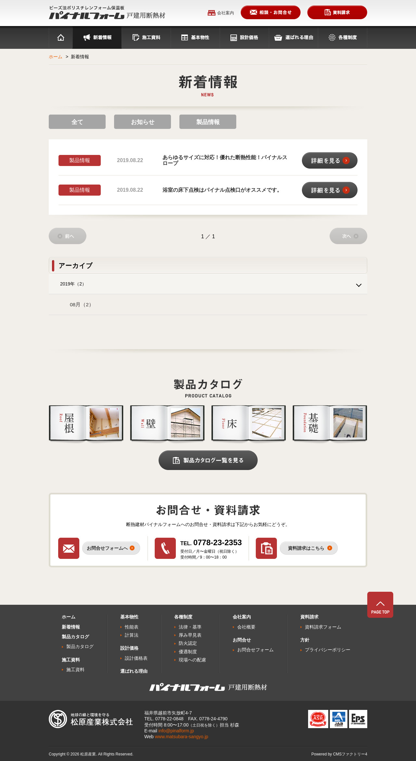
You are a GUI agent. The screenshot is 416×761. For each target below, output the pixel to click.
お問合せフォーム (255, 649)
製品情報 (208, 122)
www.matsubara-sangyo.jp (181, 736)
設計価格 (244, 37)
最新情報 (97, 37)
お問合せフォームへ (107, 548)
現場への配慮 (192, 659)
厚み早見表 (190, 635)
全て (77, 122)
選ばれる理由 (293, 37)
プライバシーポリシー (327, 649)
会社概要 (246, 627)
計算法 (131, 635)
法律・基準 (190, 627)
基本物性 (195, 37)
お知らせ (142, 122)
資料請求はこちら (306, 548)
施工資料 (146, 37)
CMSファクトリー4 (350, 754)
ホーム (60, 37)
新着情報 (71, 627)
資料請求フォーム (323, 627)
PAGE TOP (380, 605)
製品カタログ (80, 646)
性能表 (131, 627)
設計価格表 (136, 658)
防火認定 (188, 643)
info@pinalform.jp (176, 730)
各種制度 (342, 37)
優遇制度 (188, 651)
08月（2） (82, 304)
